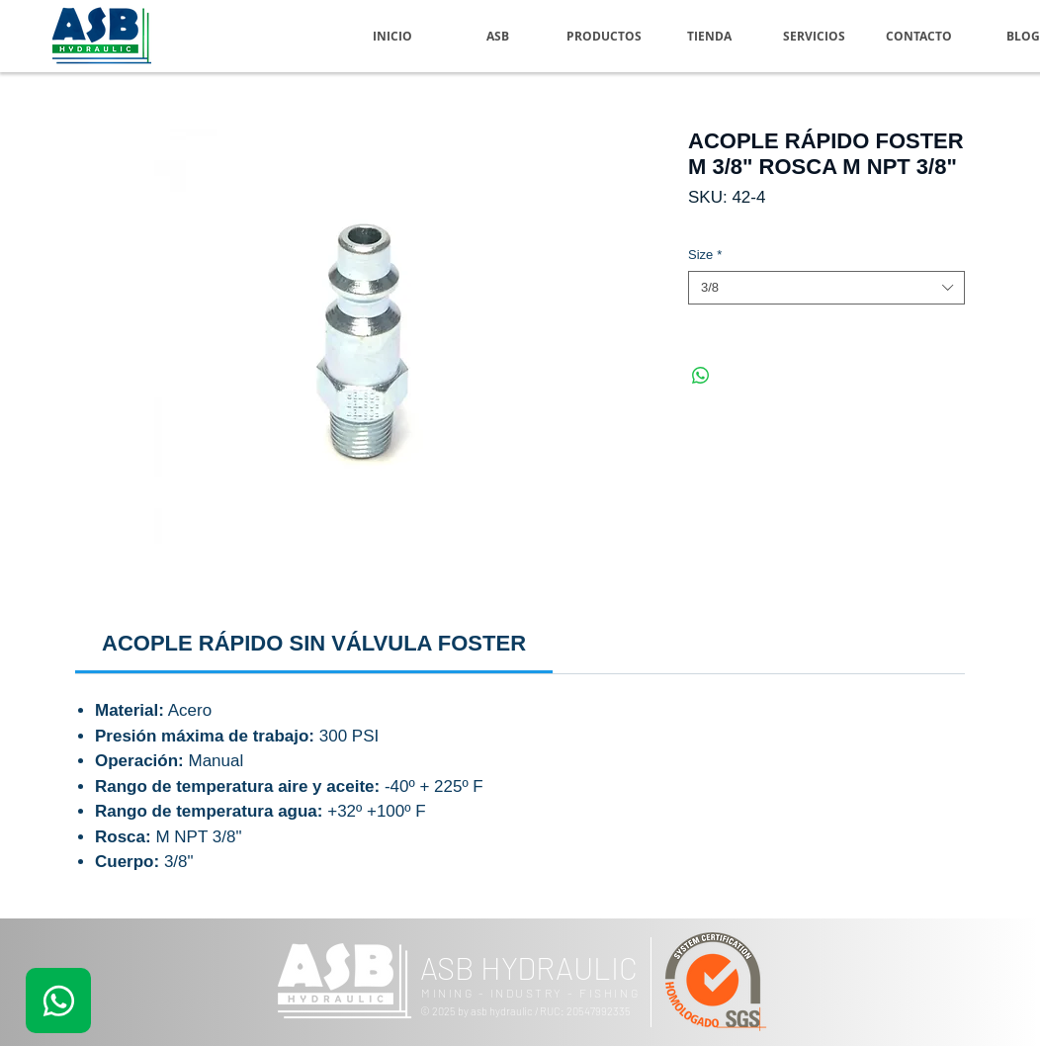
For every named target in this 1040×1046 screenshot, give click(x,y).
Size (705, 254)
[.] (58, 1000)
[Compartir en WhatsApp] (701, 376)
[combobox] (826, 288)
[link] (314, 643)
